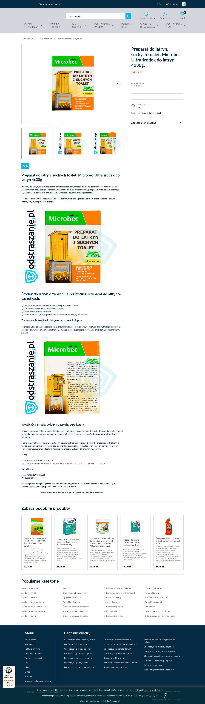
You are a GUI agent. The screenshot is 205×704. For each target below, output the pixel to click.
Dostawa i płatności (34, 653)
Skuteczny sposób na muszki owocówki (162, 656)
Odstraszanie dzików (113, 616)
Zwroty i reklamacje (34, 658)
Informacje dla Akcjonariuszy (38, 681)
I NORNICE (77, 25)
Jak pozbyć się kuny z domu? (77, 662)
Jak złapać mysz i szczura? (76, 644)
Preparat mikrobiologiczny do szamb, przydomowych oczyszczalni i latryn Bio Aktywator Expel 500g (102, 542)
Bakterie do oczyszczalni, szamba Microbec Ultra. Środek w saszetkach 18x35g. (35, 542)
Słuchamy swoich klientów (50, 4)
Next (118, 84)
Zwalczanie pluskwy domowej (118, 639)
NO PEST (67, 588)
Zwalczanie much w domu (116, 667)
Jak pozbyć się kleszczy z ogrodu (159, 646)
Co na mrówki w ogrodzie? (116, 658)
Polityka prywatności (34, 648)
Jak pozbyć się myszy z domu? (77, 648)
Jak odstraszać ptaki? (153, 665)
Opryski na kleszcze (72, 597)
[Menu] (13, 667)
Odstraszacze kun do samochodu (160, 616)
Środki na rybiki (28, 593)
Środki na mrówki (29, 597)
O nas (27, 671)
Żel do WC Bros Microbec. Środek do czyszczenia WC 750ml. (168, 541)
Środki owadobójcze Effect (75, 593)
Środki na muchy (29, 616)
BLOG (159, 4)
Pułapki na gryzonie (154, 602)
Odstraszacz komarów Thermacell (119, 593)
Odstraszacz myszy (112, 597)
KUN (174, 25)
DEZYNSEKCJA (31, 25)
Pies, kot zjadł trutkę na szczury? (159, 669)
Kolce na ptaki (110, 611)
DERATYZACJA (147, 25)
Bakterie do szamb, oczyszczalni (70, 39)
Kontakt (28, 676)
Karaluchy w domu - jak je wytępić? (120, 644)
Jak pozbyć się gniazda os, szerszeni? (160, 651)
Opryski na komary (71, 602)
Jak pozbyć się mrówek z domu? (118, 653)
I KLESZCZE (55, 25)
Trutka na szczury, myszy (156, 597)
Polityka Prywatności (111, 701)
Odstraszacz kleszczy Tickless (117, 588)
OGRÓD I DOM (45, 39)
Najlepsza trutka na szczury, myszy (79, 639)
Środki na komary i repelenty (76, 606)
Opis (25, 166)
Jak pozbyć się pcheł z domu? (117, 648)
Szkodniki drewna (153, 593)
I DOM (125, 25)
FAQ (27, 667)
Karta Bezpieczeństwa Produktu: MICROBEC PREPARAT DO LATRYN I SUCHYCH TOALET (63, 463)
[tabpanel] (72, 82)
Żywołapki (150, 606)
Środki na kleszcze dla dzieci (75, 616)
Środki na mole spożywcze (33, 606)
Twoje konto (165, 18)
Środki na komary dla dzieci (75, 611)
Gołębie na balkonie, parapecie (158, 660)
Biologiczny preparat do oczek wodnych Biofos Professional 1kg (68, 542)
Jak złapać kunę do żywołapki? (78, 658)
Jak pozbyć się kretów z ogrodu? (78, 653)
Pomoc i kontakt (146, 18)
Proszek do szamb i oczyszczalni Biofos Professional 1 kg (131, 542)
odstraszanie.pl (42, 16)
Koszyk (183, 15)
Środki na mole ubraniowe (33, 611)
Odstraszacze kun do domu (157, 611)
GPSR (27, 662)
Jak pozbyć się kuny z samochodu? (79, 667)
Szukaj (128, 16)
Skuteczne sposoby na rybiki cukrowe (121, 662)
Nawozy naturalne (153, 588)
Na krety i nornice (112, 602)
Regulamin (29, 644)
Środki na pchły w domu (32, 602)
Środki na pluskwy (29, 588)
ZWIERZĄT (102, 25)
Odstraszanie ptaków (113, 606)
